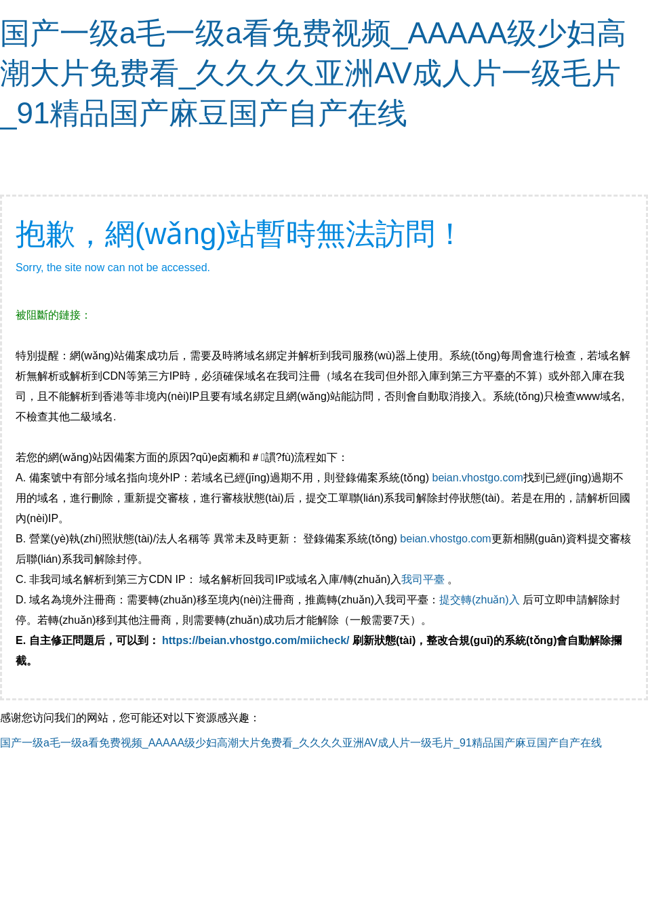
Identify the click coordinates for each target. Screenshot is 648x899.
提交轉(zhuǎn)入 (479, 599)
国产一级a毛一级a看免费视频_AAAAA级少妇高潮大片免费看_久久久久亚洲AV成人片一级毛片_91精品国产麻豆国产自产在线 (313, 72)
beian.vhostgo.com (477, 477)
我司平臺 (424, 579)
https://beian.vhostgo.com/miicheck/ (256, 640)
